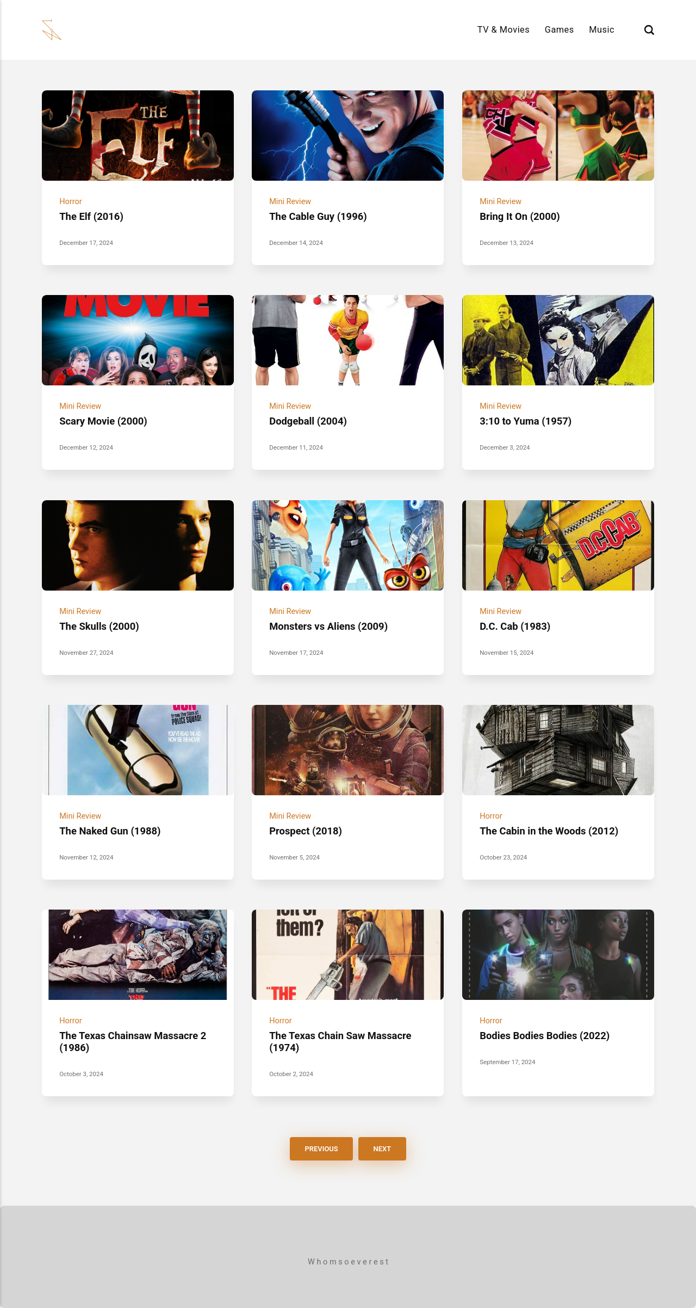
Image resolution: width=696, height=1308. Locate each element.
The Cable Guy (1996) (318, 216)
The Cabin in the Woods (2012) (549, 831)
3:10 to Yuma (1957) (525, 421)
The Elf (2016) (91, 216)
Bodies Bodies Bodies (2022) (545, 1035)
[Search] (649, 29)
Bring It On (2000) (520, 216)
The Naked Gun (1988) (109, 831)
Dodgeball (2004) (308, 421)
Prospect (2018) (305, 831)
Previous (321, 1149)
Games (559, 29)
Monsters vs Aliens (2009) (328, 626)
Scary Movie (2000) (103, 421)
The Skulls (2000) (99, 626)
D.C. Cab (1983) (515, 626)
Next (382, 1149)
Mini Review (290, 201)
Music (601, 29)
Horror (70, 201)
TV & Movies (503, 29)
